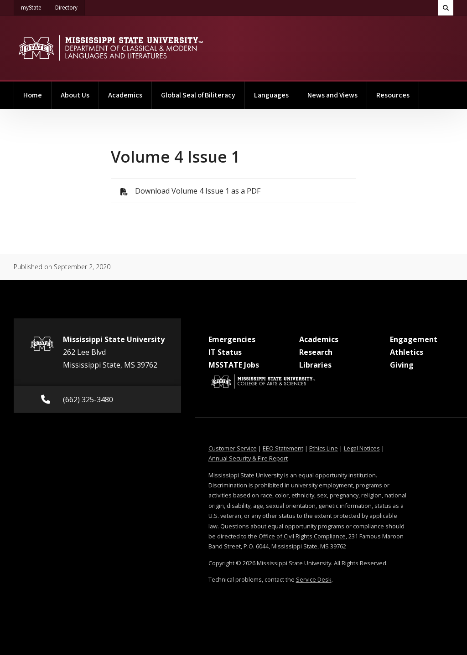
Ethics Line (323, 448)
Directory (70, 6)
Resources (393, 95)
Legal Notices (362, 448)
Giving (402, 365)
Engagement (413, 339)
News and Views (332, 95)
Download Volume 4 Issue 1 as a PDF (197, 191)
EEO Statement (283, 448)
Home (32, 95)
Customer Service (232, 448)
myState (34, 6)
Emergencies (231, 339)
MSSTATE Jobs (233, 365)
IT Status (225, 352)
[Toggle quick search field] (445, 7)
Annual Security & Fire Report (248, 458)
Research (315, 352)
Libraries (315, 365)
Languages (271, 95)
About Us (75, 95)
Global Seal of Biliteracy (198, 95)
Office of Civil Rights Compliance (302, 536)
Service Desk (314, 579)
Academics (125, 95)
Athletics (406, 352)
